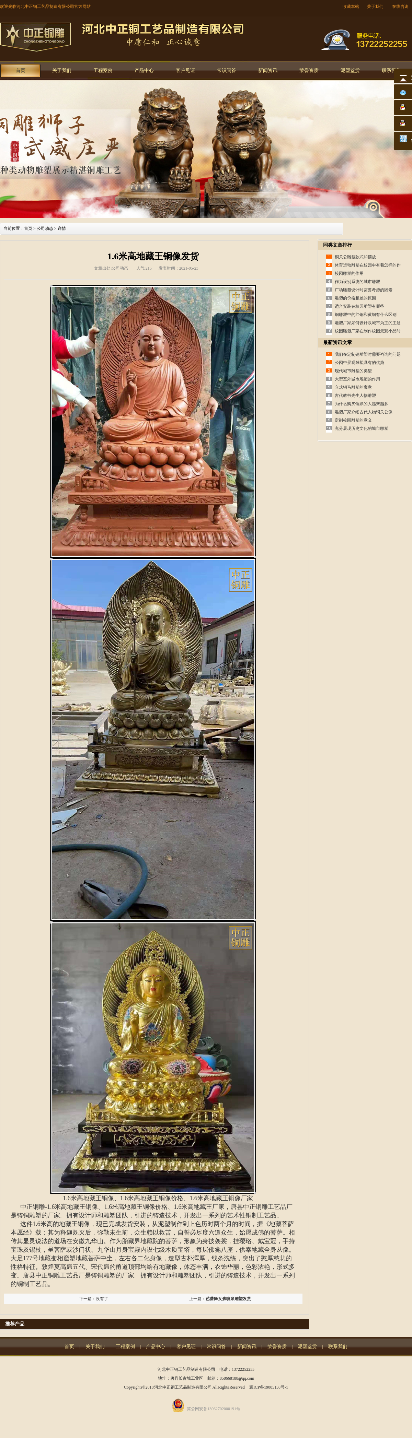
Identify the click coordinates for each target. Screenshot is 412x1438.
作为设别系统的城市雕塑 (357, 281)
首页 (20, 70)
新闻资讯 (267, 70)
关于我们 (375, 6)
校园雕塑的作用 (349, 273)
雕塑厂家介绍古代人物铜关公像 (363, 412)
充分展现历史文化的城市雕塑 (361, 428)
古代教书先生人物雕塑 (355, 395)
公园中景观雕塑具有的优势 (359, 362)
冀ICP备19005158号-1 (268, 1387)
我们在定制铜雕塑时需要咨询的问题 (368, 354)
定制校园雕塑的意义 (353, 420)
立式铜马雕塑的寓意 (353, 387)
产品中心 (144, 70)
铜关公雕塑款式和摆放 (355, 257)
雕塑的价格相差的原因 (355, 298)
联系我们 (391, 70)
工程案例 (103, 70)
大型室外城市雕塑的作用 (357, 379)
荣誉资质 (309, 70)
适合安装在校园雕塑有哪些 (359, 306)
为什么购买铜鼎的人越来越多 (361, 403)
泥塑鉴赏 (350, 70)
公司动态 (45, 228)
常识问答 (226, 70)
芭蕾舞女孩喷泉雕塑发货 (228, 1298)
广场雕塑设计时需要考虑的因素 (363, 289)
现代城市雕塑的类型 (353, 370)
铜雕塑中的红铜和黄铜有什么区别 (366, 314)
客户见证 (185, 70)
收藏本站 (351, 6)
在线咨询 (400, 6)
